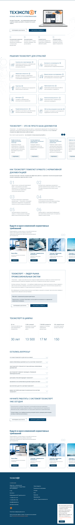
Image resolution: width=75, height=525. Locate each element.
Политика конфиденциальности (17, 511)
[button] (37, 30)
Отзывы (35, 490)
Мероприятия (37, 497)
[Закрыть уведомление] (72, 504)
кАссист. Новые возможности (41, 499)
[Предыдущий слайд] (62, 135)
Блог (35, 492)
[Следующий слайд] (64, 135)
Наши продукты (37, 486)
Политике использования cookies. (20, 516)
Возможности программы (40, 488)
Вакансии (36, 494)
